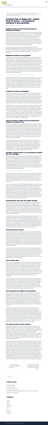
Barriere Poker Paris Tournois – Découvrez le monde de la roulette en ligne (19, 170)
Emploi (8, 409)
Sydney (23, 423)
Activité (8, 400)
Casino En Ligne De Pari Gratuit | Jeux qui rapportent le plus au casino (14, 366)
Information (9, 411)
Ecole (8, 407)
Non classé (9, 413)
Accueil (8, 13)
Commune (8, 404)
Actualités (12, 13)
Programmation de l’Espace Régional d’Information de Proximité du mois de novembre (22, 390)
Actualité (8, 402)
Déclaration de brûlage (11, 385)
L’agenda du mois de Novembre (12, 392)
